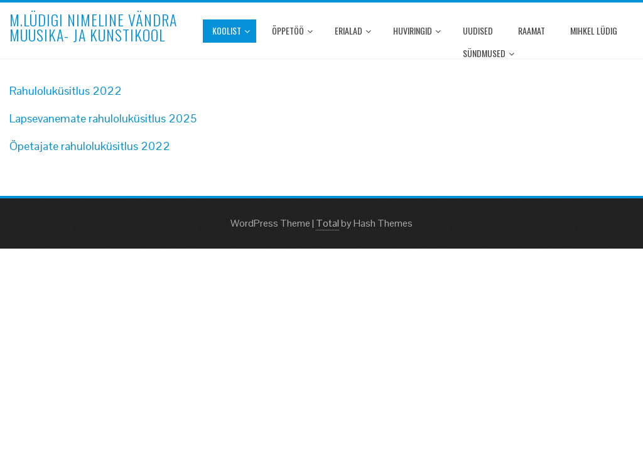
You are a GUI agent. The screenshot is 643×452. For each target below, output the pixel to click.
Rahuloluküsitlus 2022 (65, 90)
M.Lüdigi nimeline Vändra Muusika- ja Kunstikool (93, 27)
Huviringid (417, 30)
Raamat (531, 30)
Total (327, 223)
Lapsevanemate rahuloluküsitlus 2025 (103, 118)
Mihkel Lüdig (593, 30)
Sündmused (488, 53)
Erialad (353, 30)
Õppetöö (292, 30)
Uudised (478, 30)
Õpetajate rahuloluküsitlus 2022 (89, 146)
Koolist (231, 30)
